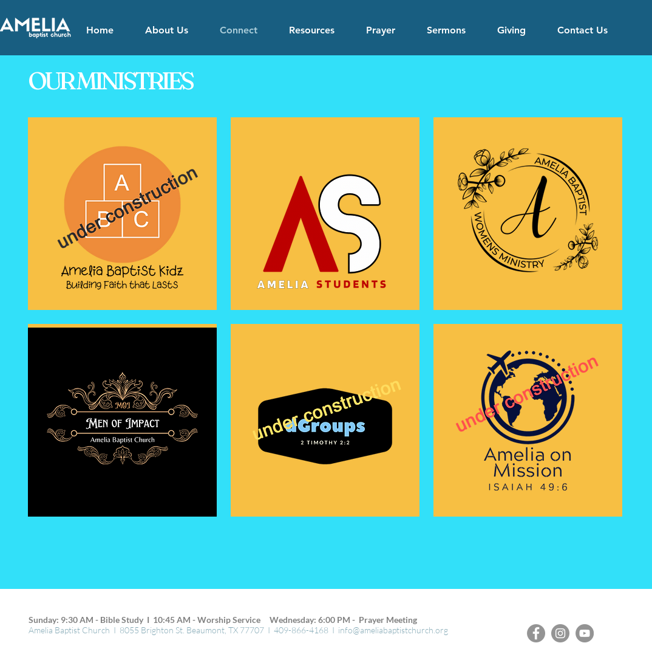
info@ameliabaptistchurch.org (393, 630)
